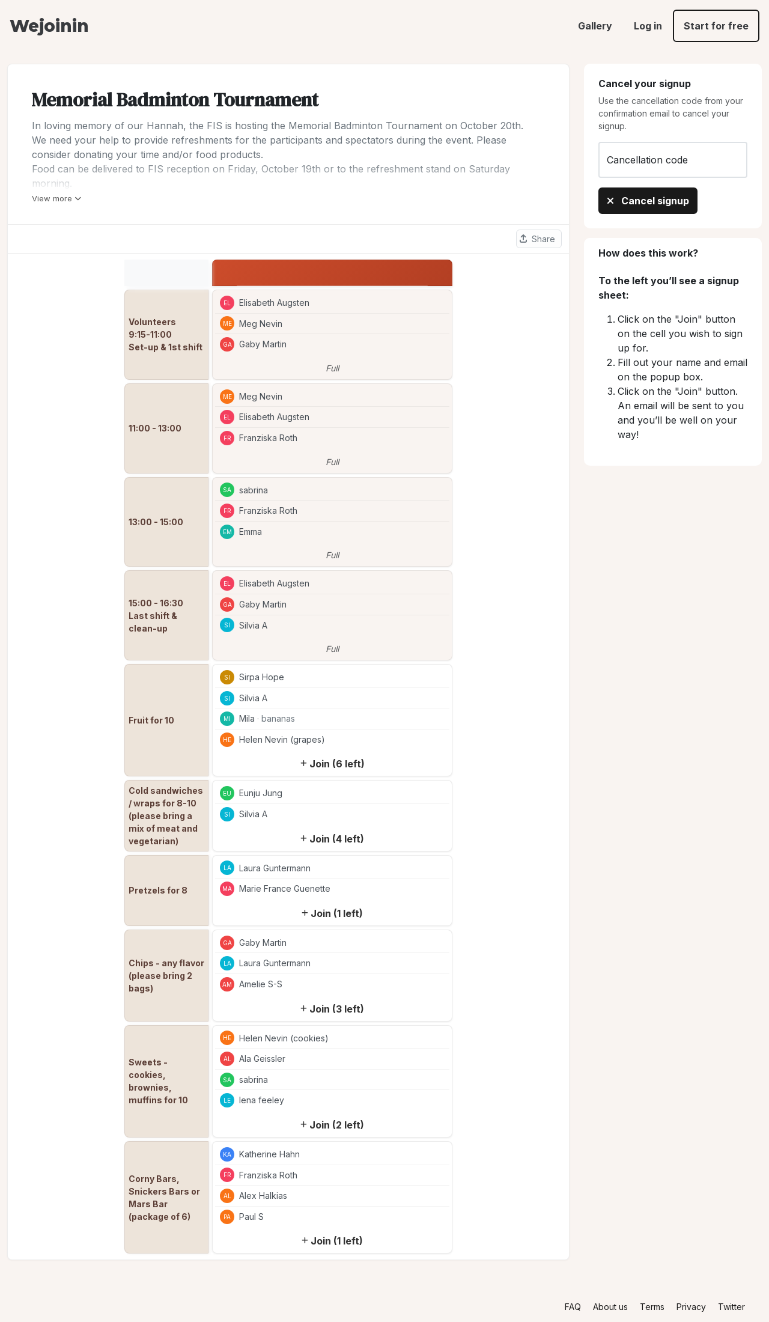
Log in (648, 26)
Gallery (595, 26)
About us (610, 1307)
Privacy (691, 1307)
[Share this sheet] (539, 239)
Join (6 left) (332, 764)
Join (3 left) (332, 1009)
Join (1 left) (332, 913)
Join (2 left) (332, 1125)
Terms (652, 1307)
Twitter (731, 1307)
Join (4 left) (332, 839)
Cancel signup (648, 201)
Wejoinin (49, 26)
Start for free (716, 26)
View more (56, 198)
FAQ (573, 1307)
